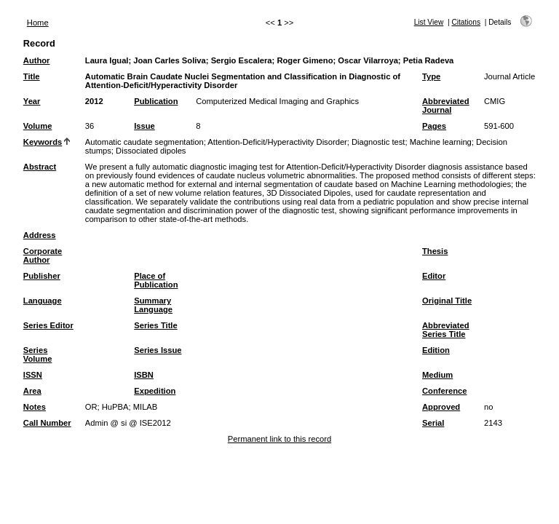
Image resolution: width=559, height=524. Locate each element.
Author (36, 60)
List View (429, 22)
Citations (465, 22)
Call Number (47, 422)
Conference (444, 390)
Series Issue (157, 350)
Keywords (42, 142)
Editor (433, 275)
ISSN (32, 374)
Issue (144, 126)
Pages (434, 126)
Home (38, 22)
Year (32, 101)
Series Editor (48, 325)
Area (32, 390)
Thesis (435, 251)
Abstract (39, 166)
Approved (441, 406)
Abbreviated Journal (445, 105)
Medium (437, 374)
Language (42, 300)
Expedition (154, 390)
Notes (34, 406)
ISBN (144, 374)
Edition (436, 350)
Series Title (156, 325)
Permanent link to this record (279, 438)
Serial (433, 422)
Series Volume (37, 354)
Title (31, 76)
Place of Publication (156, 280)
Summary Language (153, 305)
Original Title (447, 300)
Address (39, 235)
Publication (156, 101)
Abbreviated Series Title (445, 329)
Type (431, 76)
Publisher (41, 275)
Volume (37, 126)
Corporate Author (42, 255)
